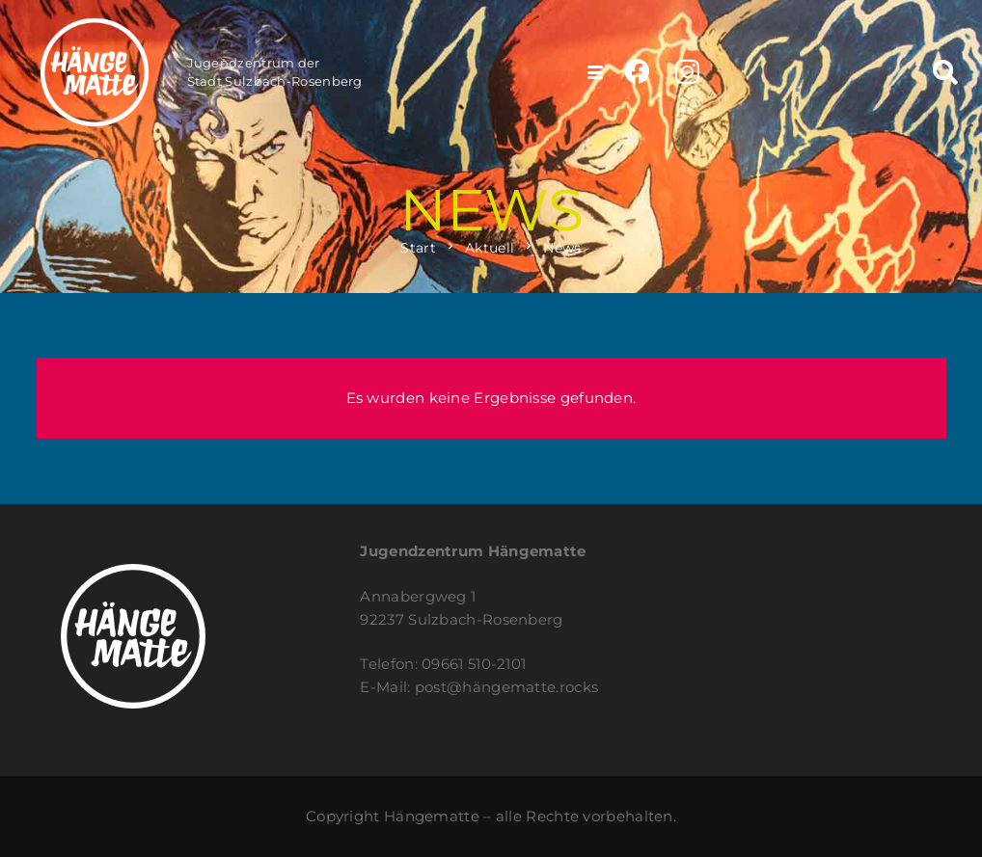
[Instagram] (687, 73)
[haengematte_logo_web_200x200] (94, 72)
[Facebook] (636, 71)
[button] (595, 72)
